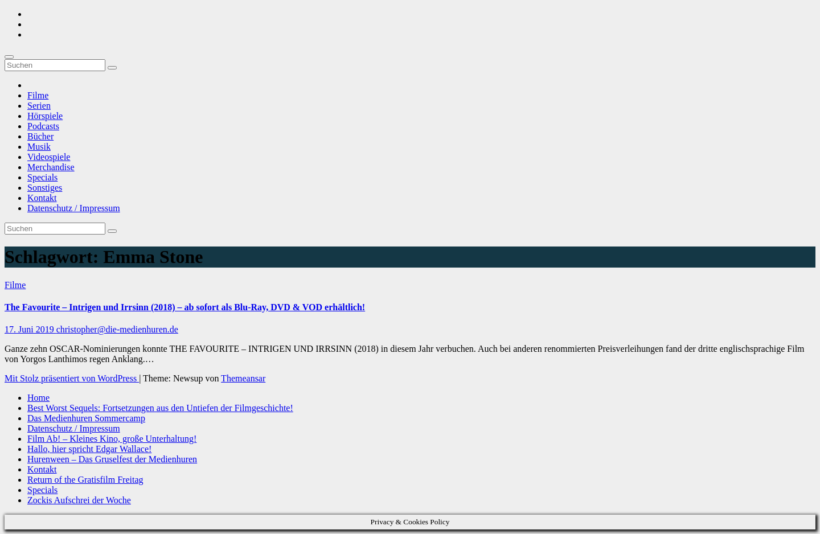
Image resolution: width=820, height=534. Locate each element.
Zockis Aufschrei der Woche (79, 500)
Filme (37, 95)
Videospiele (48, 157)
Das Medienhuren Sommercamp (86, 418)
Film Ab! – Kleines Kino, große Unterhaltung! (111, 438)
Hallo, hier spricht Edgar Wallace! (89, 449)
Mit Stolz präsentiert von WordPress (72, 378)
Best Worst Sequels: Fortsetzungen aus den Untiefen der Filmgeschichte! (160, 408)
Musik (39, 146)
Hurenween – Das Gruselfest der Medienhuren (112, 459)
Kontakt (42, 198)
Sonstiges (44, 187)
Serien (39, 105)
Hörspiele (45, 116)
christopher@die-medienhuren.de (117, 329)
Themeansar (243, 378)
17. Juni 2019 (30, 329)
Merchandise (51, 167)
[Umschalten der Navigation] (9, 57)
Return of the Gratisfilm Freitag (85, 479)
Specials (42, 177)
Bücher (40, 136)
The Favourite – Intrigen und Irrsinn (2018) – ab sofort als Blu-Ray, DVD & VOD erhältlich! (185, 307)
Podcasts (43, 126)
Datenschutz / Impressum (73, 208)
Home (38, 397)
